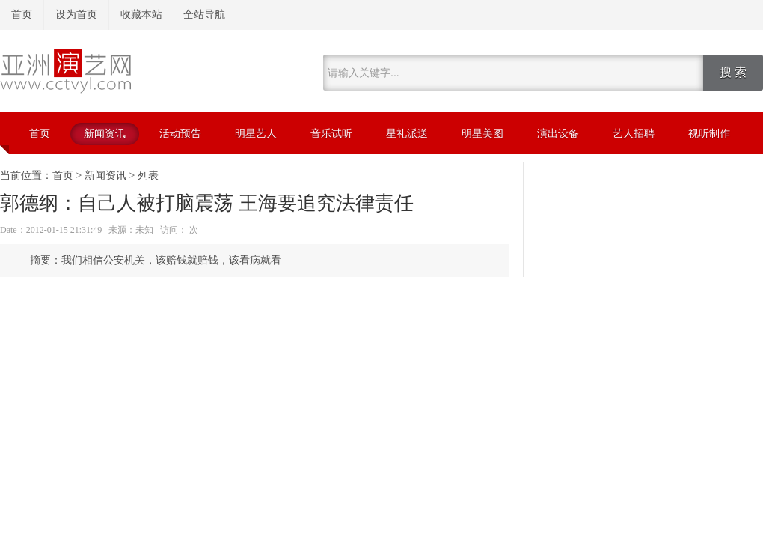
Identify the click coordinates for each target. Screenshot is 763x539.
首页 (21, 14)
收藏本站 (141, 14)
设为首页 (76, 14)
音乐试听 (331, 133)
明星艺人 (256, 133)
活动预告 (180, 133)
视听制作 (709, 133)
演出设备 (558, 133)
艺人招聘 (634, 133)
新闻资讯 (105, 133)
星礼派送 (407, 133)
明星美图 (482, 133)
